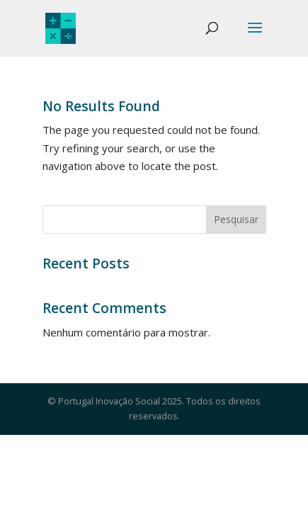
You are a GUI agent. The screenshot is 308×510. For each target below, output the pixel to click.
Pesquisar (236, 219)
